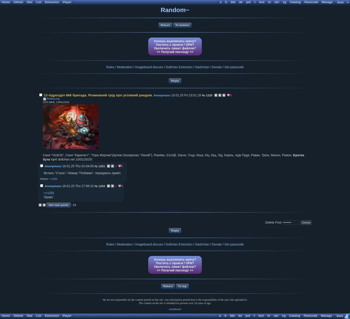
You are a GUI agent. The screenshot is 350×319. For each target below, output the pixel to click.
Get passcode (234, 67)
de (240, 315)
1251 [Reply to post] (102, 166)
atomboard (175, 309)
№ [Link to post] (203, 95)
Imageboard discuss (149, 67)
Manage (326, 315)
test (261, 315)
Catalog (294, 315)
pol (248, 315)
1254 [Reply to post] (102, 186)
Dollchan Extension (179, 67)
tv (268, 315)
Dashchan (202, 67)
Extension (52, 315)
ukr (276, 315)
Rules (110, 67)
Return (165, 25)
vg (283, 315)
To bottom (182, 25)
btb (232, 315)
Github (18, 315)
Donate (217, 67)
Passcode (310, 315)
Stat (29, 315)
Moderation (125, 67)
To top (182, 286)
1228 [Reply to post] (209, 95)
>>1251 (49, 193)
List (38, 315)
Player (67, 315)
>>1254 (53, 178)
